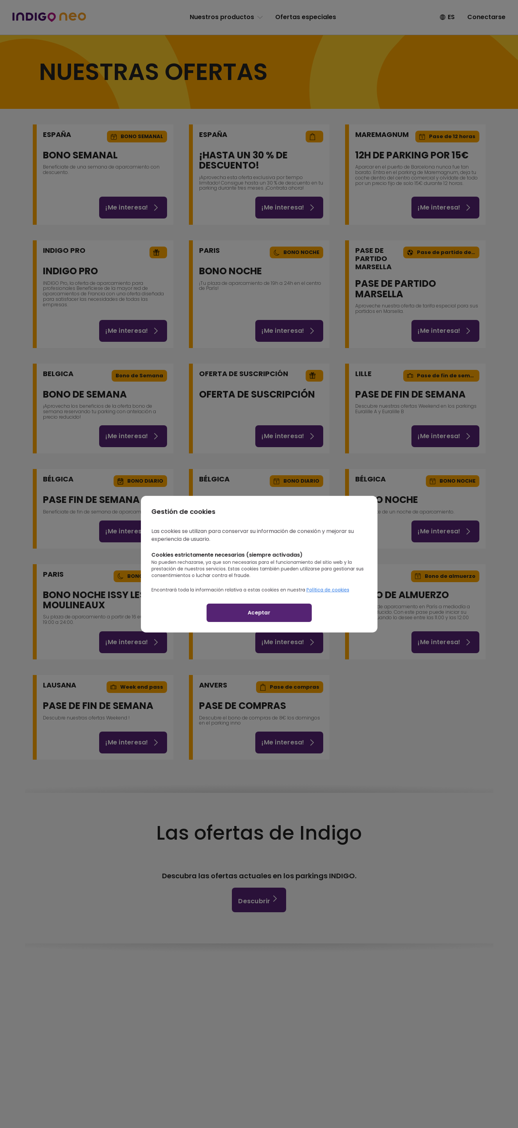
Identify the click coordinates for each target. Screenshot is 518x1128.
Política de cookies (340, 595)
